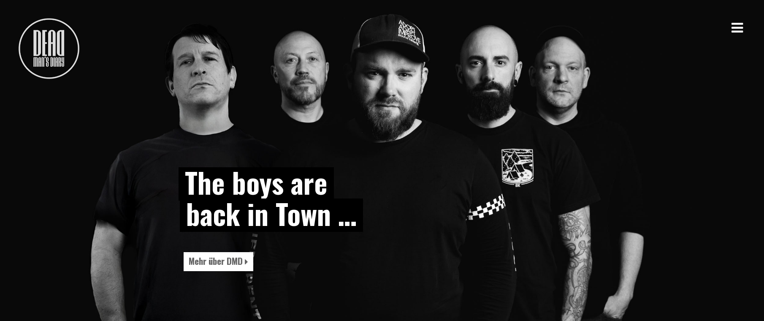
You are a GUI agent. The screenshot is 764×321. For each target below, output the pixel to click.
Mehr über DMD (218, 260)
